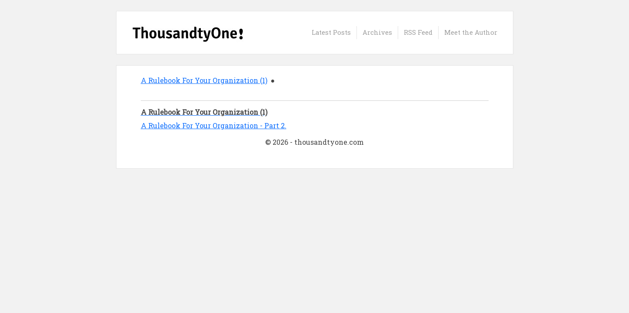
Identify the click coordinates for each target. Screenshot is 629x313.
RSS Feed (418, 32)
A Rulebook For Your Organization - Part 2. (213, 125)
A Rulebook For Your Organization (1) (204, 80)
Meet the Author (470, 32)
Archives (377, 32)
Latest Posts (331, 32)
